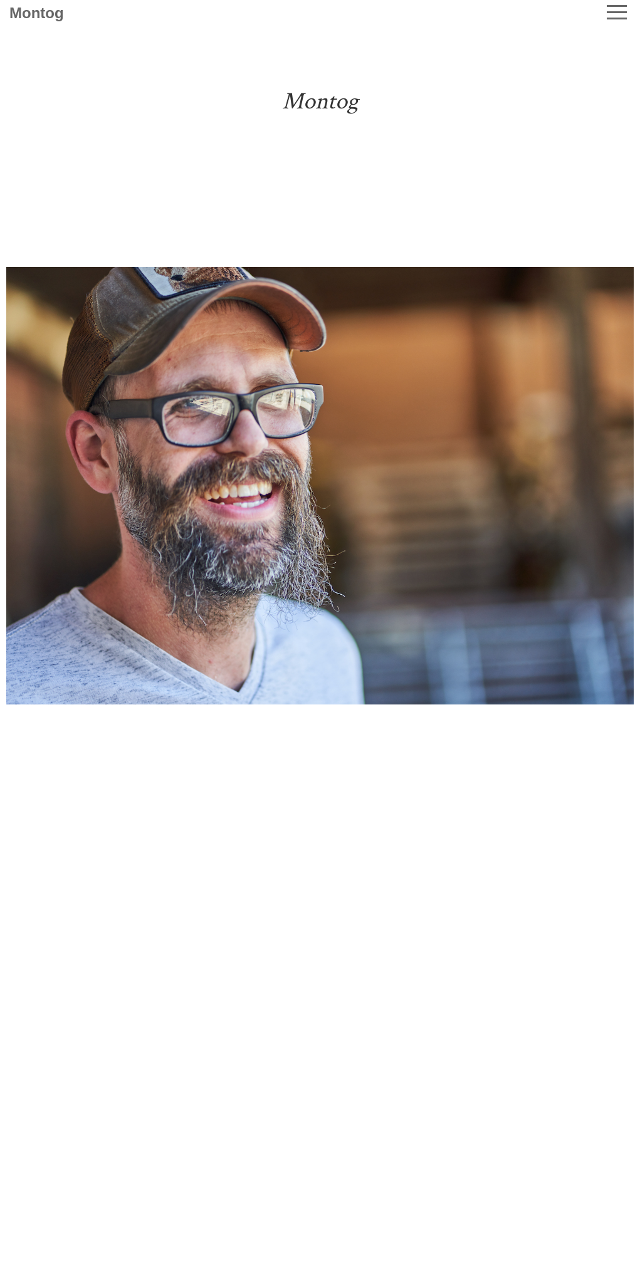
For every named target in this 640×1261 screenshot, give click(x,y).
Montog (36, 12)
